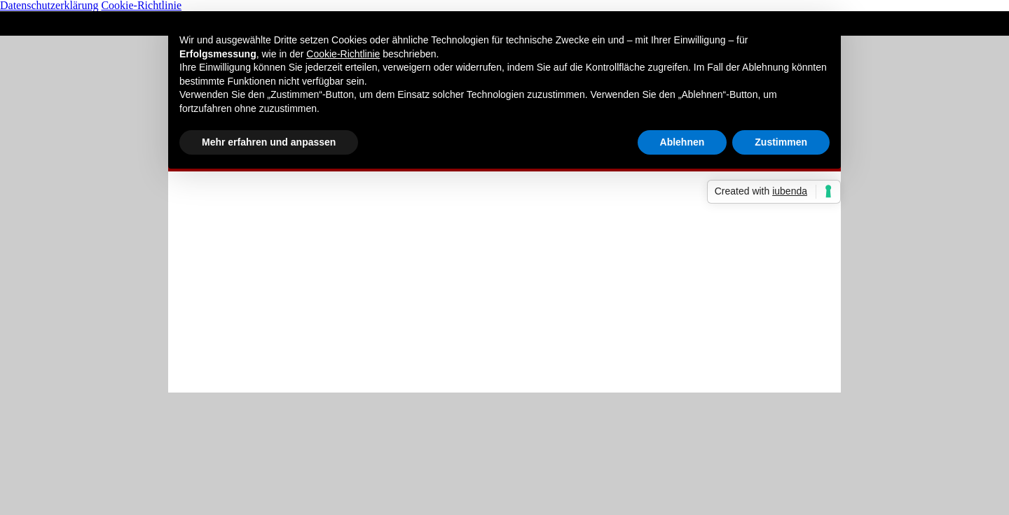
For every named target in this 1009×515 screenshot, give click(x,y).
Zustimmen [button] (781, 142)
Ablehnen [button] (682, 142)
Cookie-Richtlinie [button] (343, 53)
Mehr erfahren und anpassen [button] (269, 142)
